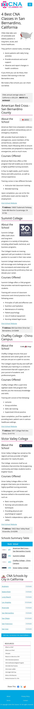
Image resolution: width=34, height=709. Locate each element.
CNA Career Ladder (10, 669)
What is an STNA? (10, 650)
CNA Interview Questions (12, 660)
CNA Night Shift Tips (10, 672)
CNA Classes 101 (17, 704)
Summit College (19, 556)
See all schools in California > (16, 635)
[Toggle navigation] (30, 4)
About (8, 696)
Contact (25, 700)
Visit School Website (9, 203)
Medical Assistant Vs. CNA (12, 678)
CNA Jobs (7, 653)
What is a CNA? (9, 647)
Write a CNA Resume (10, 675)
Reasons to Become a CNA (12, 656)
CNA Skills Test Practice (11, 666)
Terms (8, 700)
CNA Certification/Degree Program (14, 663)
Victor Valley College (20, 568)
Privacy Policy (25, 696)
